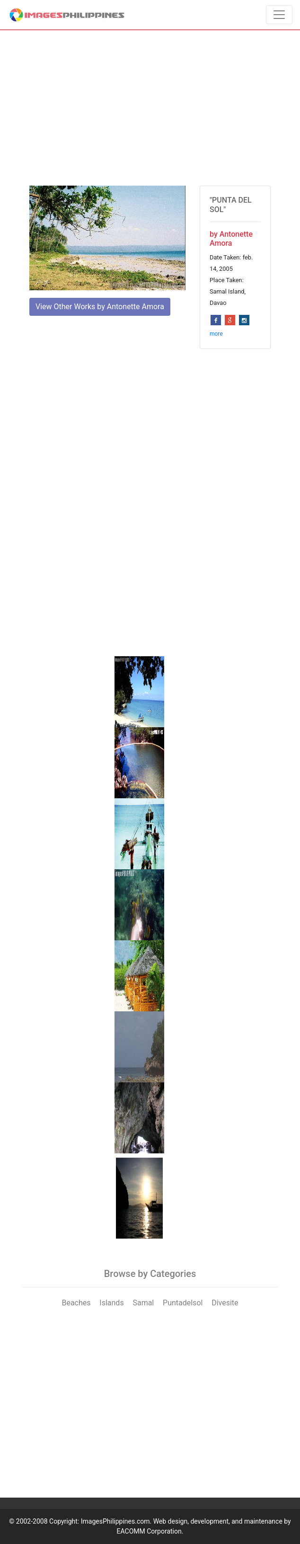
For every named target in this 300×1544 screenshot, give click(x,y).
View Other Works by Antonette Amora (99, 306)
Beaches (76, 1302)
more (216, 333)
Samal (143, 1302)
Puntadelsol (183, 1302)
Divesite (225, 1302)
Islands (111, 1302)
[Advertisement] (150, 108)
